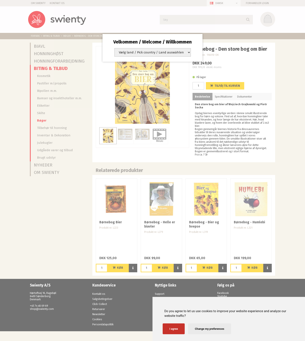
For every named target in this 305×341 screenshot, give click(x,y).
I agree (173, 328)
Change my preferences (209, 328)
